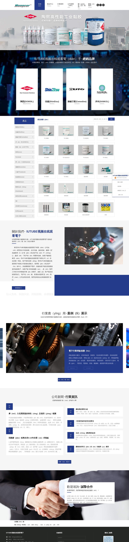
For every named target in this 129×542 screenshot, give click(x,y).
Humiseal (18, 157)
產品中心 (51, 5)
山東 (54, 524)
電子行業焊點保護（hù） (80, 351)
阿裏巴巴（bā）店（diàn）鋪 (122, 192)
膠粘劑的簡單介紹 (82, 409)
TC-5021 (66, 176)
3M (16, 201)
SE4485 (106, 195)
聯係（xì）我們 (92, 5)
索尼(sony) (18, 152)
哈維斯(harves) (19, 177)
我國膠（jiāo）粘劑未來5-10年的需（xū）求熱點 (29, 438)
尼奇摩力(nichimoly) (21, 206)
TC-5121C (86, 157)
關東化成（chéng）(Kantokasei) (21, 189)
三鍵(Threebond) (20, 172)
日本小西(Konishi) (20, 216)
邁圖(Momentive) (20, 167)
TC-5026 (46, 176)
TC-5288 (46, 157)
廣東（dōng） (35, 524)
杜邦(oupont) (19, 211)
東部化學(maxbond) (21, 196)
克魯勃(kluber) (19, 182)
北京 (29, 524)
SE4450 (86, 176)
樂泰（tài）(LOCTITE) (22, 147)
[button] (2, 29)
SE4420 (46, 215)
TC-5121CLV (66, 157)
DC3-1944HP (85, 215)
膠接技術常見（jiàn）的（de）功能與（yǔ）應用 (92, 447)
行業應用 (61, 5)
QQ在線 (119, 186)
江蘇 (41, 524)
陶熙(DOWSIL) (19, 127)
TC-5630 (66, 138)
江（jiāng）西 (47, 524)
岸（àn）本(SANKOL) (22, 142)
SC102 (66, 215)
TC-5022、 (106, 157)
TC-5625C (86, 138)
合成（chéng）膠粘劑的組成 (85, 433)
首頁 (41, 5)
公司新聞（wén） (71, 5)
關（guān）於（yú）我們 (82, 6)
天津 (58, 524)
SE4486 (86, 195)
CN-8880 (46, 195)
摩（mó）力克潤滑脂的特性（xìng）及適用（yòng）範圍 (32, 414)
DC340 (106, 176)
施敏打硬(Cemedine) (21, 137)
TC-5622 (105, 138)
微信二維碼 (120, 182)
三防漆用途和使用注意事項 (85, 421)
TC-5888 (46, 138)
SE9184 (66, 195)
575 (106, 215)
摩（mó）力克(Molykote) (22, 162)
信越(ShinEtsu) (19, 132)
